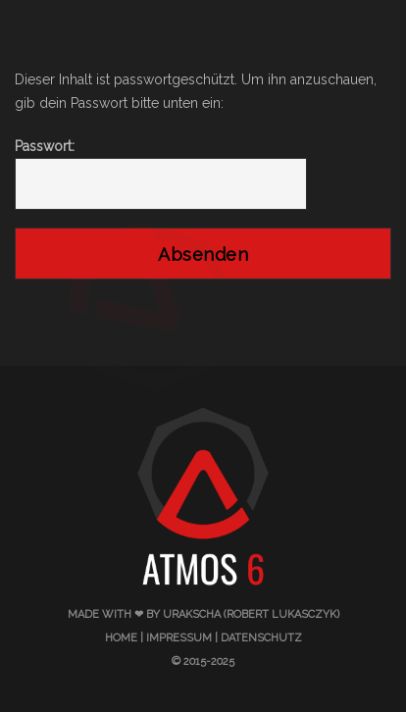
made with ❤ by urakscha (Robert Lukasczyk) (203, 614)
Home (121, 638)
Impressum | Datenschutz (224, 638)
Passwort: (161, 174)
